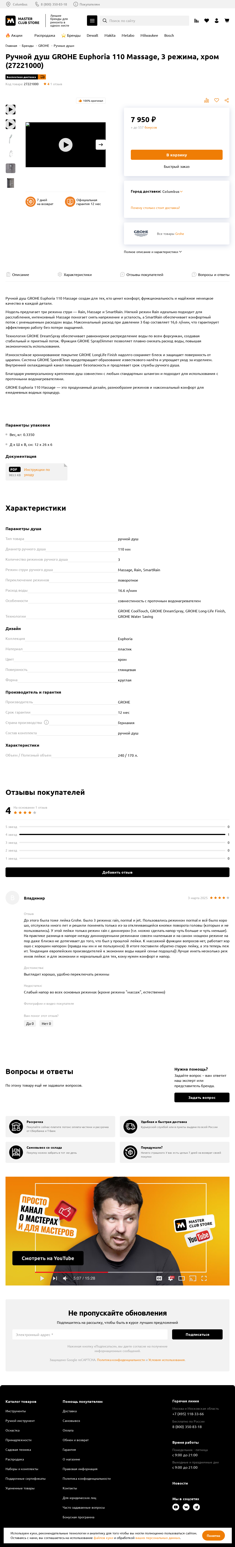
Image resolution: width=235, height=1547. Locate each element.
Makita (109, 35)
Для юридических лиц (79, 1498)
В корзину (176, 154)
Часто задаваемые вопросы (84, 1507)
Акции (16, 35)
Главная (11, 45)
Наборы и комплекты (22, 1469)
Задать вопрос (201, 1097)
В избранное (216, 100)
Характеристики (78, 274)
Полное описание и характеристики (151, 251)
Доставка (70, 1411)
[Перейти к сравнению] (196, 20)
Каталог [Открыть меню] (92, 20)
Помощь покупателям (83, 1401)
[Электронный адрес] (90, 1334)
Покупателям (90, 4)
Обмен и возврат (76, 1440)
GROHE (43, 45)
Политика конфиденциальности (121, 1360)
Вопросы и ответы (213, 274)
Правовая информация (80, 1469)
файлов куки (103, 1538)
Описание (20, 274)
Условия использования (166, 1360)
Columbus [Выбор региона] (20, 4)
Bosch (169, 35)
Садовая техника (18, 1449)
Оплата (68, 1430)
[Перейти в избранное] (206, 20)
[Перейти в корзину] (226, 20)
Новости (180, 1483)
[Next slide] (101, 145)
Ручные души (64, 45)
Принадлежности (18, 1440)
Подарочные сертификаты (26, 1478)
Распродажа (44, 35)
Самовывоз (71, 1420)
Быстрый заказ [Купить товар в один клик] (177, 166)
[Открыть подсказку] (46, 722)
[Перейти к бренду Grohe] (141, 233)
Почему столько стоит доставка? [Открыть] (155, 207)
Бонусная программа (78, 1517)
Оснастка (13, 1430)
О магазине (71, 1459)
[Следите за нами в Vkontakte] (186, 1507)
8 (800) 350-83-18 (54, 4)
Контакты (70, 1488)
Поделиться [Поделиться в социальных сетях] (226, 100)
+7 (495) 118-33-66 (188, 1413)
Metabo (128, 35)
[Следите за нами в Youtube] (175, 1507)
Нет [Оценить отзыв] (46, 1023)
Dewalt (92, 35)
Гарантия (69, 1449)
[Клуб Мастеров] (23, 21)
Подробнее (117, 1231)
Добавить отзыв (117, 872)
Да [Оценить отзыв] (30, 1023)
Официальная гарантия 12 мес (83, 202)
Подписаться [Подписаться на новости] (197, 1334)
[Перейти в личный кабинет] (216, 20)
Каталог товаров (21, 1401)
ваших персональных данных (157, 1538)
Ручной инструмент (20, 1420)
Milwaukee (149, 35)
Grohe (179, 233)
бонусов (151, 127)
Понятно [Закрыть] (213, 1535)
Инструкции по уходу (37, 472)
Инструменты (16, 1411)
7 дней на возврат (39, 202)
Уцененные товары (20, 1488)
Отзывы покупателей (144, 274)
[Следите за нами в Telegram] (196, 1507)
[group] (60, 1126)
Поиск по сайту (122, 20)
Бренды (74, 35)
